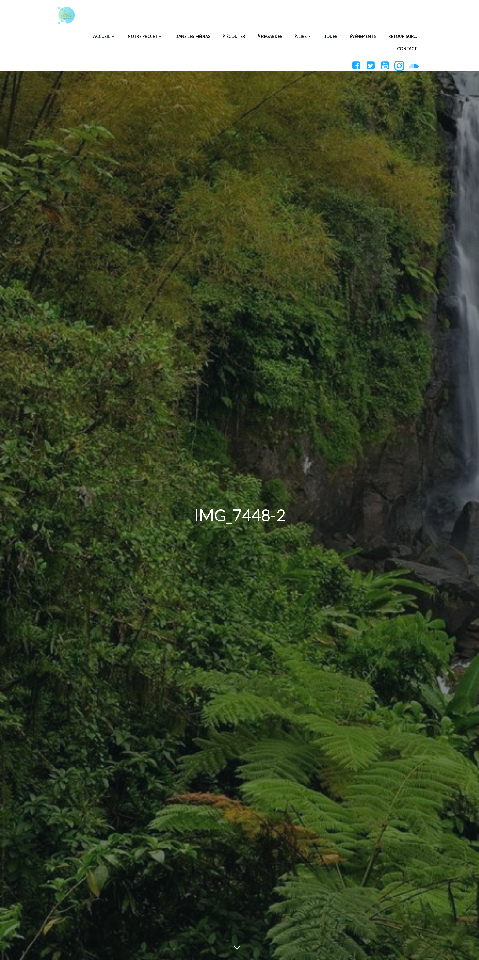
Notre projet (145, 36)
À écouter (234, 36)
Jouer (331, 36)
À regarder (270, 36)
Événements (363, 36)
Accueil (104, 36)
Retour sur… (402, 36)
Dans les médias (192, 36)
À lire (303, 36)
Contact (407, 48)
